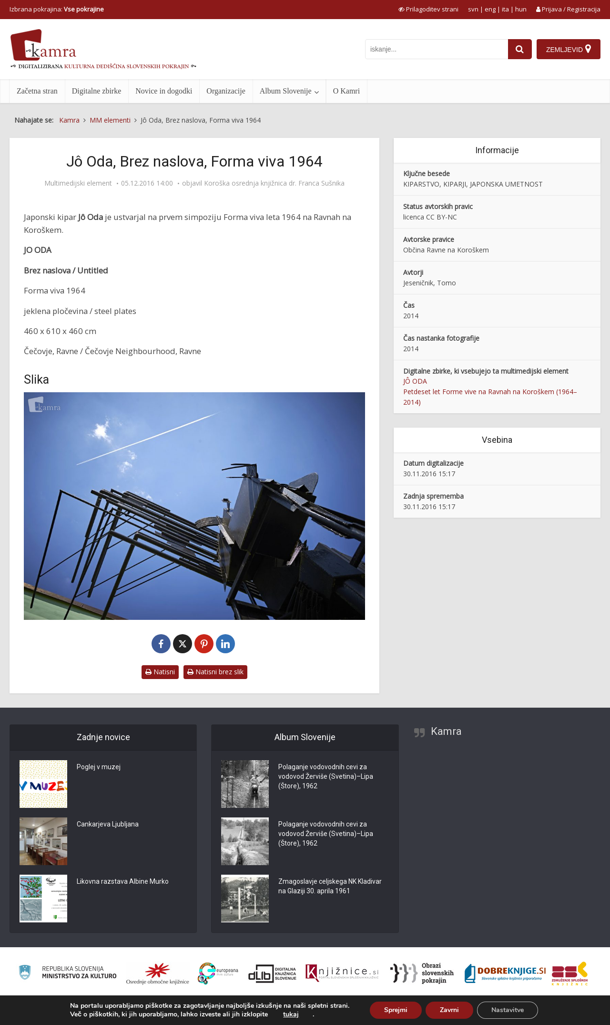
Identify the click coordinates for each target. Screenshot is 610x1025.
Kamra (446, 731)
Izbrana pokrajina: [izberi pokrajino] (57, 9)
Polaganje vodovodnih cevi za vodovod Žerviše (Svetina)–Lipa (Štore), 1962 (325, 777)
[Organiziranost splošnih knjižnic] (158, 973)
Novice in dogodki (163, 91)
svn (473, 9)
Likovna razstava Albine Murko (123, 882)
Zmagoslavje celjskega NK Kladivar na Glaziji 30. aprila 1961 (330, 886)
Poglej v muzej (99, 767)
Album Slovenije (286, 91)
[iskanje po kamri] (436, 49)
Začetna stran (37, 91)
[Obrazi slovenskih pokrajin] (422, 973)
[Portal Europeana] (218, 974)
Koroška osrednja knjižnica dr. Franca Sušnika (274, 183)
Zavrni (449, 1010)
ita (505, 9)
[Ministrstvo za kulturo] (67, 973)
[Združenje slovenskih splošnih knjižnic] (342, 973)
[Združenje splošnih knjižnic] (570, 973)
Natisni (160, 671)
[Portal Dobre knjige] (505, 973)
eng (490, 9)
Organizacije (225, 91)
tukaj (291, 1014)
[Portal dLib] (272, 973)
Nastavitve (507, 1010)
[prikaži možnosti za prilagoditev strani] (428, 9)
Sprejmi (395, 1010)
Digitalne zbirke (97, 91)
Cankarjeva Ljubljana (108, 824)
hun (521, 9)
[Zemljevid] (568, 49)
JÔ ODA (415, 381)
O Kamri (346, 91)
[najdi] (520, 49)
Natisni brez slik (215, 671)
